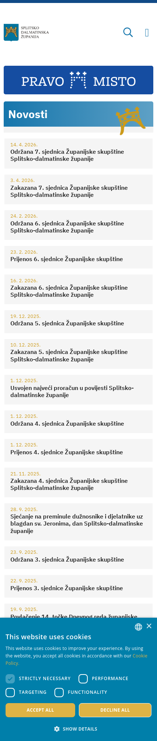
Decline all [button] (115, 710)
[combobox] (138, 627)
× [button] (148, 626)
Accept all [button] (40, 710)
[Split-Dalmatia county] (26, 33)
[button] (78, 728)
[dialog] (78, 679)
